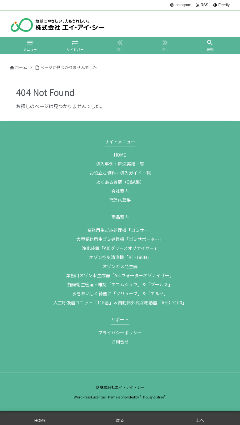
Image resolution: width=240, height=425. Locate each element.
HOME (120, 155)
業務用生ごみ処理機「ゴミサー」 (120, 230)
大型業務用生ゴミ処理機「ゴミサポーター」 (120, 239)
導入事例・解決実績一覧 (120, 164)
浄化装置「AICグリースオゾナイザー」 (120, 248)
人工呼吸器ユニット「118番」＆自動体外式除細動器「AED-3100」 (120, 302)
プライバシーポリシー (120, 332)
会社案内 (120, 191)
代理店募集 (120, 200)
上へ (200, 420)
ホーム (21, 67)
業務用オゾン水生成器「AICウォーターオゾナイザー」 (120, 275)
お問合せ (120, 341)
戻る (120, 420)
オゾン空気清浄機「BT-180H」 (120, 257)
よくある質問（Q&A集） (120, 182)
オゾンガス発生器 (120, 266)
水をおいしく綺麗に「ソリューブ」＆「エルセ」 (120, 293)
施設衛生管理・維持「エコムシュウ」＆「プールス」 (120, 284)
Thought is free (152, 396)
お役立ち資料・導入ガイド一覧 (120, 173)
